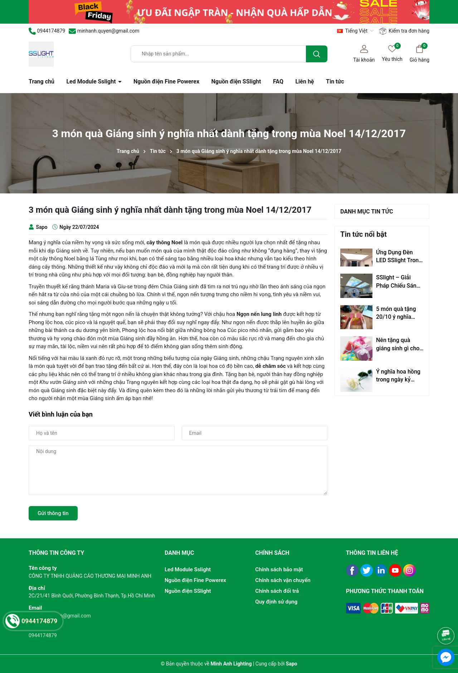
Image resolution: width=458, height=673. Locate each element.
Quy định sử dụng (276, 602)
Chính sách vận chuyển (282, 580)
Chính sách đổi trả (277, 591)
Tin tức (335, 81)
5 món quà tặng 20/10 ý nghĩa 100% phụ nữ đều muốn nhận (398, 313)
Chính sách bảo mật (279, 569)
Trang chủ (41, 81)
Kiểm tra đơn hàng (404, 31)
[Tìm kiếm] (316, 53)
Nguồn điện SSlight (236, 81)
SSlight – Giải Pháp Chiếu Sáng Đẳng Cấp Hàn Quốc (398, 282)
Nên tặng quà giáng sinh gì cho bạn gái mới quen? (399, 344)
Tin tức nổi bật (363, 234)
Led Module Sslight (91, 81)
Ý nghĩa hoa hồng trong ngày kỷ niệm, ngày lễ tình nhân (398, 376)
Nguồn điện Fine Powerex (166, 81)
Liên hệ (304, 81)
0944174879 (43, 635)
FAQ (278, 81)
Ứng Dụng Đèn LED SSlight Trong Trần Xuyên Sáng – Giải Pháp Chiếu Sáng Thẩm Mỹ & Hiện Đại (399, 257)
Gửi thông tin (53, 513)
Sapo (291, 664)
